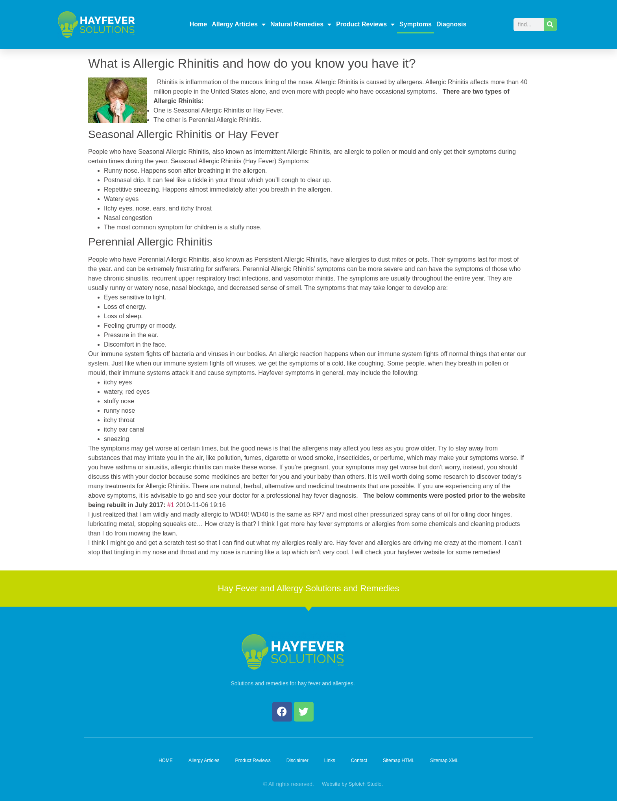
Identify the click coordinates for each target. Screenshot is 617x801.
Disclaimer (297, 760)
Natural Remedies (300, 24)
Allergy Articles (239, 24)
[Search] (550, 24)
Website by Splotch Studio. (352, 784)
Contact (359, 760)
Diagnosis (451, 24)
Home (198, 24)
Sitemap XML (444, 760)
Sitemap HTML (398, 760)
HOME (166, 760)
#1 (170, 505)
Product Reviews (365, 24)
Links (329, 760)
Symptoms (415, 24)
